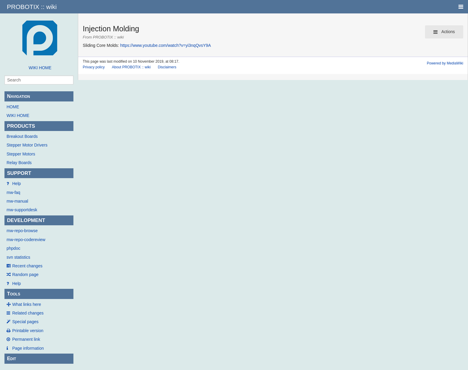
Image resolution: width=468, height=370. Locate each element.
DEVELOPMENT (26, 220)
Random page (25, 274)
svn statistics (18, 257)
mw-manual (17, 201)
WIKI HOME (40, 67)
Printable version (27, 330)
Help (16, 183)
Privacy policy (93, 67)
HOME (13, 106)
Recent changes (27, 265)
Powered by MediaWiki (445, 63)
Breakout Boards (22, 136)
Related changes (28, 313)
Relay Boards (19, 162)
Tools (13, 294)
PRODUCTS (21, 126)
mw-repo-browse (22, 230)
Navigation (18, 96)
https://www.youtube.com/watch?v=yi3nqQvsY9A (165, 45)
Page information (28, 348)
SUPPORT (19, 173)
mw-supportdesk (22, 209)
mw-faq (13, 192)
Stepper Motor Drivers (27, 145)
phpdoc (13, 248)
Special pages (25, 321)
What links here (26, 304)
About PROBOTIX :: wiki (131, 67)
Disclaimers (167, 67)
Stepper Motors (21, 154)
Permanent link (26, 339)
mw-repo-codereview (26, 239)
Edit (11, 358)
